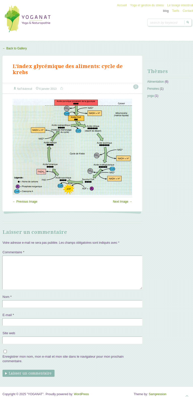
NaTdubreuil (24, 88)
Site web (9, 333)
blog (166, 11)
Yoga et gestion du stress (147, 5)
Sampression (157, 394)
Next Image (122, 201)
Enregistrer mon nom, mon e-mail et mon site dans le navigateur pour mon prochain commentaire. (63, 359)
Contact (188, 11)
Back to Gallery (15, 48)
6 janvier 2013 (48, 88)
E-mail (8, 315)
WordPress (81, 394)
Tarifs (175, 11)
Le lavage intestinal (180, 5)
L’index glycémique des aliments (56, 66)
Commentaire (13, 252)
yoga (150, 96)
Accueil (122, 5)
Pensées (153, 88)
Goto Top (187, 396)
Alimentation (155, 81)
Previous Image (25, 201)
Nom (7, 297)
